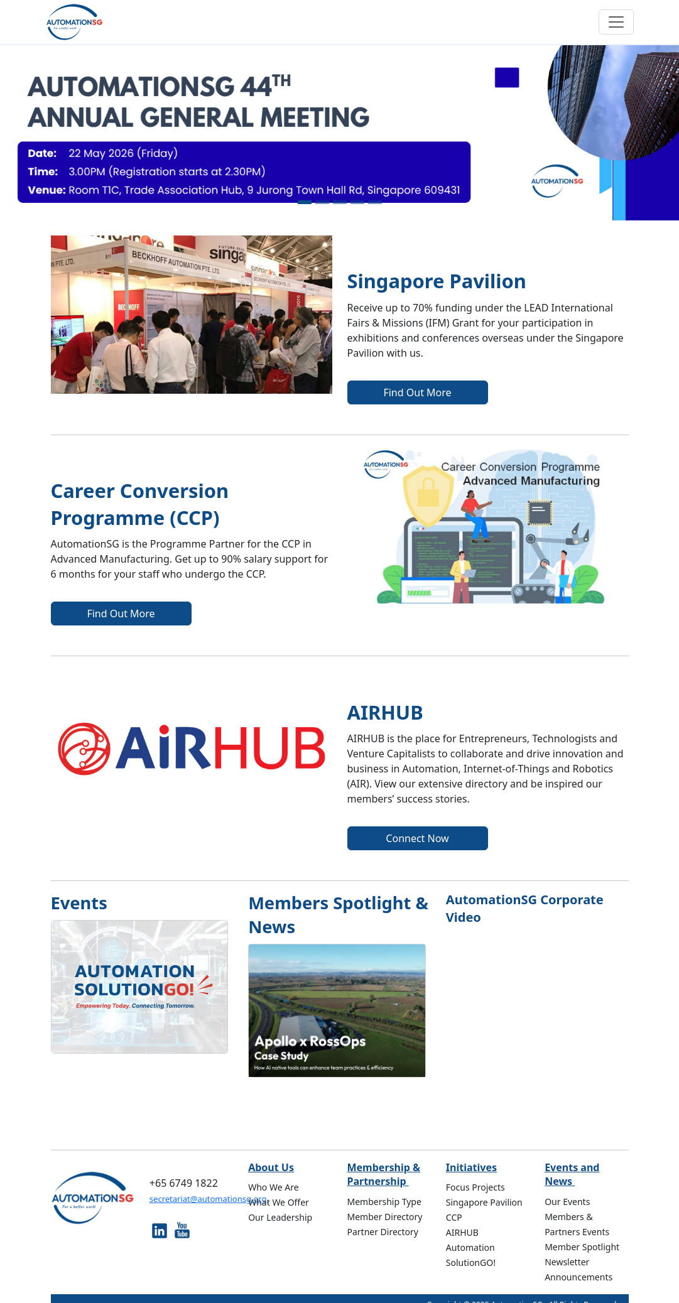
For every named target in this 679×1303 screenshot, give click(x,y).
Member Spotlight (582, 1247)
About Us (271, 1167)
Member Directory (384, 1217)
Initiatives (471, 1167)
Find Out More (417, 392)
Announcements (578, 1277)
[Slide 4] (357, 202)
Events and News (572, 1174)
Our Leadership (280, 1217)
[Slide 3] (340, 202)
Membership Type (384, 1202)
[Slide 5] (375, 202)
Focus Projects (475, 1187)
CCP (454, 1217)
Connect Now (417, 838)
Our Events (567, 1202)
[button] (51, 132)
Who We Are (273, 1187)
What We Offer (278, 1202)
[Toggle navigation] (616, 22)
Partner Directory (382, 1232)
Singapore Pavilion (484, 1202)
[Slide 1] (305, 202)
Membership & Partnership (383, 1174)
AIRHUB (462, 1232)
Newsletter (567, 1262)
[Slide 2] (322, 202)
